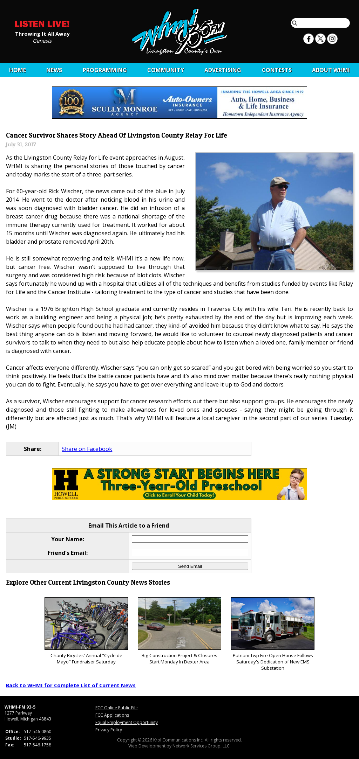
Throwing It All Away (42, 33)
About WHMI (331, 70)
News (54, 70)
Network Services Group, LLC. (201, 746)
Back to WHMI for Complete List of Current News (71, 685)
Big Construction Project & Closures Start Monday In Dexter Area (179, 631)
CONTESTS (277, 70)
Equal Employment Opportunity (126, 722)
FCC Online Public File (116, 708)
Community (165, 70)
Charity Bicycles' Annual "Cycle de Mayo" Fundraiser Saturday (86, 631)
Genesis (42, 40)
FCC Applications (112, 715)
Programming (105, 70)
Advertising (222, 70)
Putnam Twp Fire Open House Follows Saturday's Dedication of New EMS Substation (272, 634)
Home (17, 70)
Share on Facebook (87, 449)
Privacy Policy (108, 730)
